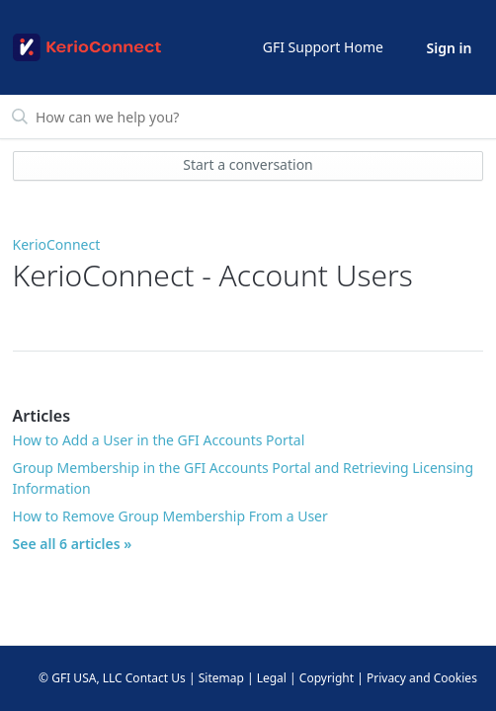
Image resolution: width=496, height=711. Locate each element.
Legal (272, 678)
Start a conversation (248, 164)
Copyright (326, 678)
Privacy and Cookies (422, 678)
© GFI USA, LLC (81, 678)
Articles (42, 416)
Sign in (449, 48)
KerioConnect (57, 244)
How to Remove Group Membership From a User (170, 516)
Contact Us (155, 678)
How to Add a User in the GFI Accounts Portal (159, 440)
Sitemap (221, 678)
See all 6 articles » (72, 543)
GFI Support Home (323, 47)
